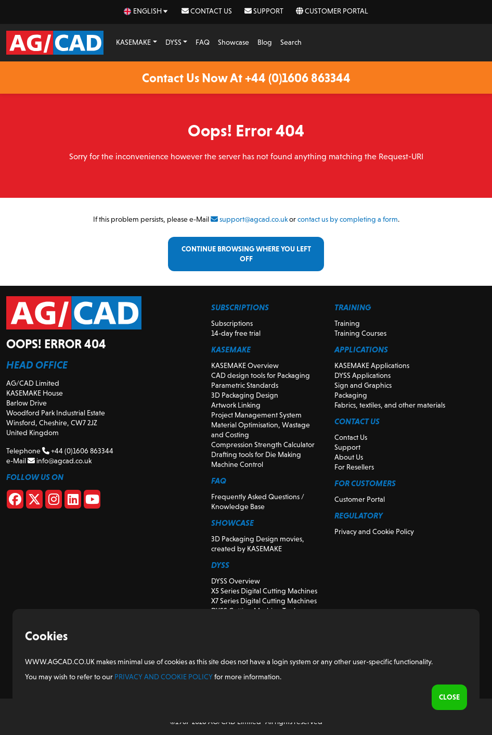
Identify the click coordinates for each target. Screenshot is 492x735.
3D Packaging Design (244, 395)
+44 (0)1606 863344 (77, 451)
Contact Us (207, 11)
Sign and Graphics (363, 385)
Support (263, 11)
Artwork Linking (236, 405)
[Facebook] (15, 501)
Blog (264, 42)
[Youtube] (92, 501)
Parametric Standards (244, 385)
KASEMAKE (133, 42)
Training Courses (360, 333)
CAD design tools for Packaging (260, 375)
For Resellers (354, 467)
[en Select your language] (146, 11)
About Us (348, 457)
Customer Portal (332, 11)
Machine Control (237, 464)
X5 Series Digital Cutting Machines (264, 591)
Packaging (350, 395)
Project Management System (256, 415)
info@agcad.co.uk (60, 461)
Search (291, 42)
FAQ (203, 42)
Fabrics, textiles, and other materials (389, 405)
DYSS (173, 42)
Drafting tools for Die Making (256, 454)
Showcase (233, 42)
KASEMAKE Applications (371, 365)
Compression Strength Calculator (263, 444)
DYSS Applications (362, 375)
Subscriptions (232, 323)
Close (449, 697)
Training (347, 323)
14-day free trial (236, 333)
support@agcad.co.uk (249, 219)
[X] (34, 501)
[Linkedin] (73, 501)
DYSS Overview (235, 581)
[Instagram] (53, 501)
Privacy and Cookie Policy (374, 531)
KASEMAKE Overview (245, 365)
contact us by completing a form (347, 219)
